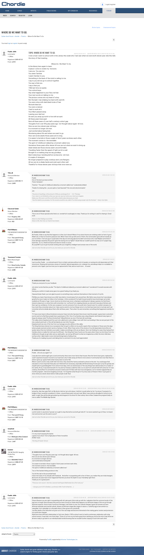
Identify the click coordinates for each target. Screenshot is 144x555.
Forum (109, 11)
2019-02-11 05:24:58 (108, 452)
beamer (10, 450)
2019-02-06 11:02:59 (108, 175)
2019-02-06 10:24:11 (80, 53)
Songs (19, 11)
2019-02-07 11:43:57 (108, 259)
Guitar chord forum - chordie (10, 36)
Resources (93, 11)
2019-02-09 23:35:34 (82, 431)
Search (13, 15)
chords (113, 551)
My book (73, 11)
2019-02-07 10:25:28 (108, 232)
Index (5, 15)
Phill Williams (12, 230)
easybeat (11, 429)
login (9, 43)
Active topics (96, 27)
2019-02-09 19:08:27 (108, 409)
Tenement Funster (14, 257)
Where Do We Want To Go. (14, 32)
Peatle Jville (12, 52)
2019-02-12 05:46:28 (80, 497)
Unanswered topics (109, 27)
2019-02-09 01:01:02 (108, 280)
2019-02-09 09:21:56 (108, 350)
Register (22, 15)
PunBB (49, 539)
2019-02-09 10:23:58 (80, 388)
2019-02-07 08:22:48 (108, 211)
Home (7, 11)
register (15, 43)
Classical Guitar (13, 209)
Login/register (110, 4)
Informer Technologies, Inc (69, 539)
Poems (23, 36)
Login (30, 15)
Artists (33, 11)
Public (51, 11)
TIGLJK (10, 173)
